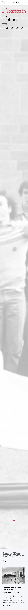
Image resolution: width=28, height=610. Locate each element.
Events (19, 556)
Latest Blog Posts (11, 554)
